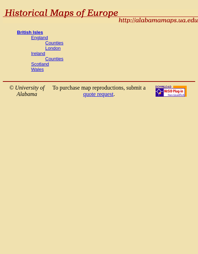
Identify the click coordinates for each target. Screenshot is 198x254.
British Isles (30, 32)
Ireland (38, 53)
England (39, 37)
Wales (37, 69)
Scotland (40, 64)
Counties (54, 43)
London (52, 48)
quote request (98, 94)
